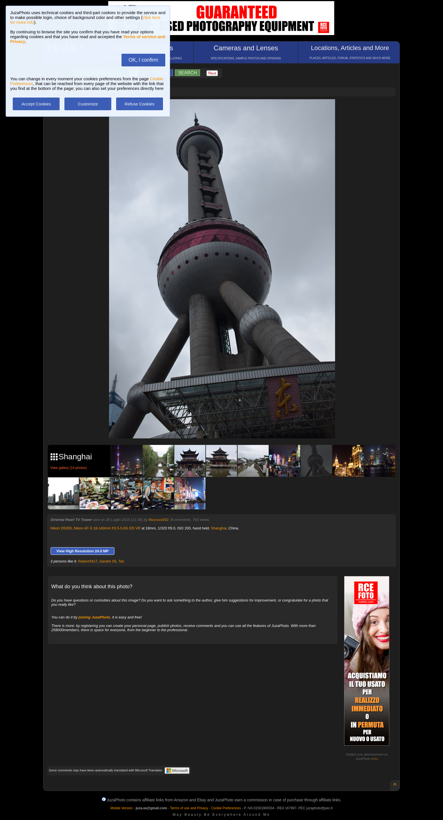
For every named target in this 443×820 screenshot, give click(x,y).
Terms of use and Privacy (189, 808)
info (374, 758)
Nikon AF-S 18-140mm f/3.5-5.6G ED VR (107, 528)
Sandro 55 (107, 561)
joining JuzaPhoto (94, 617)
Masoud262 (159, 520)
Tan (121, 561)
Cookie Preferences (226, 808)
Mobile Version (121, 808)
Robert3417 (87, 561)
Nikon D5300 (61, 528)
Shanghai (219, 528)
